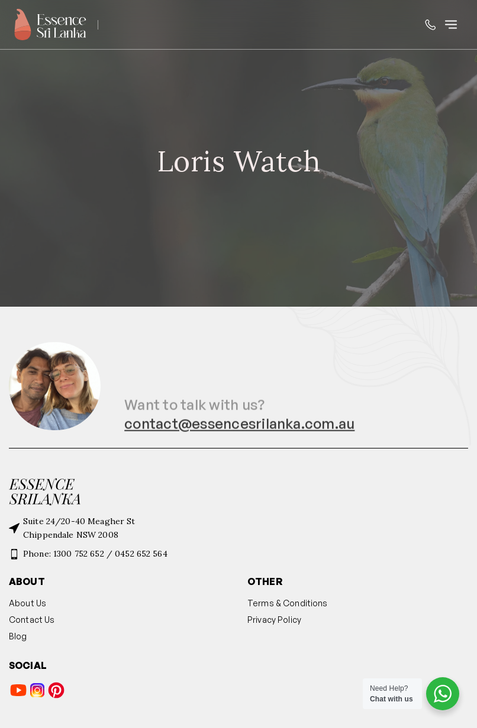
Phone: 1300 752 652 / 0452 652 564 (95, 553)
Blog (18, 636)
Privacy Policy (274, 620)
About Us (27, 603)
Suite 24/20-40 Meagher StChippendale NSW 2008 (79, 528)
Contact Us (31, 620)
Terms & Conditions (287, 603)
